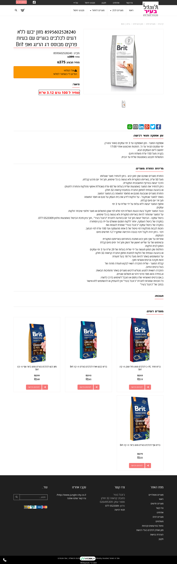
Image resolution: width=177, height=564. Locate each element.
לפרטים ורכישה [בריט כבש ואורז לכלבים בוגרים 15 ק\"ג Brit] (85, 387)
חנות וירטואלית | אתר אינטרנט (68, 558)
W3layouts (85, 562)
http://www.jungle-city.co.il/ (71, 494)
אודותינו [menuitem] (116, 2)
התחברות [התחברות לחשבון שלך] (21, 2)
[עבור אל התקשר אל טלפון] (5, 560)
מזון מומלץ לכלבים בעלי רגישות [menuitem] (149, 530)
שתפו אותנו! (72, 498)
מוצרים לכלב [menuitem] (116, 10)
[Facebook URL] (34, 2)
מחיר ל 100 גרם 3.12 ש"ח (59, 92)
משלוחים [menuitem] (159, 521)
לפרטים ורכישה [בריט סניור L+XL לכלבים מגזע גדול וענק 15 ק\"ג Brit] (137, 387)
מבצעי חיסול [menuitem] (90, 2)
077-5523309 (112, 505)
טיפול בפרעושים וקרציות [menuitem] (152, 525)
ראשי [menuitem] (131, 10)
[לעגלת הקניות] (22, 10)
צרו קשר (82, 498)
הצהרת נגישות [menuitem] (156, 534)
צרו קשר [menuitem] (129, 2)
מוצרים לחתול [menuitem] (97, 10)
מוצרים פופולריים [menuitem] (156, 494)
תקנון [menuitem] (104, 2)
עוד (76, 2)
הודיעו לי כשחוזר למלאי (65, 74)
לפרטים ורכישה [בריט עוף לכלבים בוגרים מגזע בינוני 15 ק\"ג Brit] (137, 465)
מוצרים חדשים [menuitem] (157, 503)
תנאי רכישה (119, 509)
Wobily (99, 558)
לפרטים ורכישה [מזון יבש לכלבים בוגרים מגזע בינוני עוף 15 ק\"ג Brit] (34, 387)
